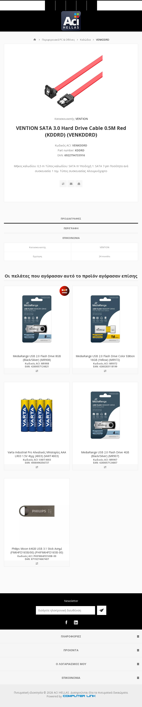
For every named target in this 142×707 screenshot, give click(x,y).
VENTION (82, 119)
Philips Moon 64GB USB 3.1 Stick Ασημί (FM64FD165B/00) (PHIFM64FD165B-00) (36, 550)
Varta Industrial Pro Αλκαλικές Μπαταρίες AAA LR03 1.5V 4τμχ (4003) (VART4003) (37, 454)
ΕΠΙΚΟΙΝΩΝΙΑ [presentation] (71, 238)
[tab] (71, 219)
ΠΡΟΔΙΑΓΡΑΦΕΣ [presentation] (71, 218)
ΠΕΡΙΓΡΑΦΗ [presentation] (71, 228)
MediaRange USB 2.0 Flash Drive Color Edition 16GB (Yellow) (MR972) (105, 358)
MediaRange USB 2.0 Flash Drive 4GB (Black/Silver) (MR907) (105, 454)
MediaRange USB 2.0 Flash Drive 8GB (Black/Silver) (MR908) (37, 358)
